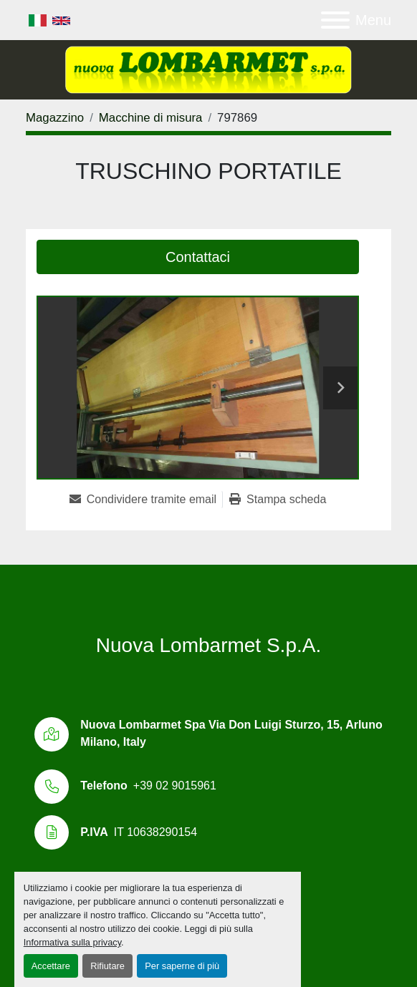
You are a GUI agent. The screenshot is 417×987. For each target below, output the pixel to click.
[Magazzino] (55, 118)
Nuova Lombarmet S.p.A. (208, 645)
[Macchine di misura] (151, 118)
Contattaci (198, 257)
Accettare (51, 966)
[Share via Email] (146, 499)
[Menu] (335, 20)
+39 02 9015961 (174, 785)
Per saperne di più (182, 966)
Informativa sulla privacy (72, 942)
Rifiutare (107, 966)
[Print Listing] (278, 499)
